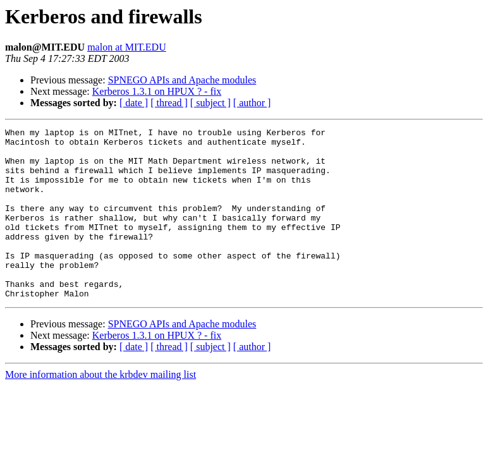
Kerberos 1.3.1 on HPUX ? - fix (156, 91)
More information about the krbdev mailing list (100, 408)
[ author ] (252, 102)
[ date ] (133, 102)
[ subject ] (210, 102)
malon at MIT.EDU (126, 47)
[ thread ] (169, 102)
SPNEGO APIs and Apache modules (182, 80)
